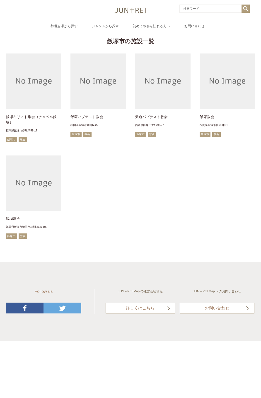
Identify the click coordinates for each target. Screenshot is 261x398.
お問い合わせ (194, 26)
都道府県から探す (64, 26)
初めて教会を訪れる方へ (151, 26)
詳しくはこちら (140, 308)
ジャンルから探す (105, 26)
